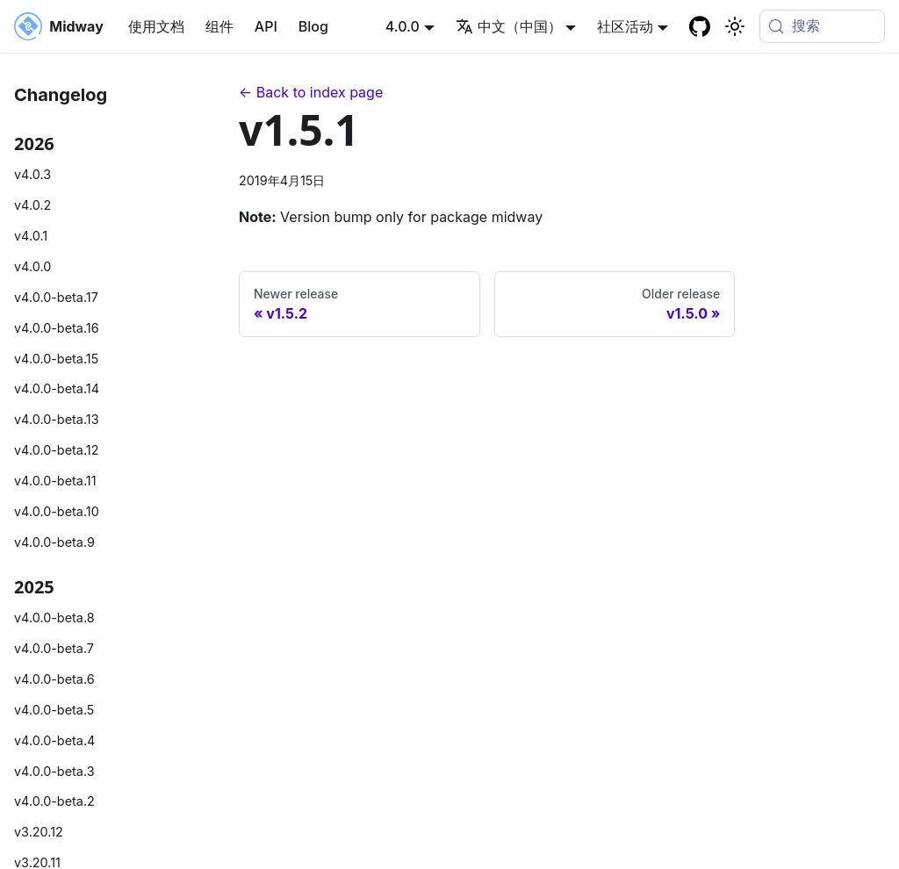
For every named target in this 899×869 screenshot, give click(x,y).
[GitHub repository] (700, 26)
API (266, 26)
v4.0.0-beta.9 (54, 542)
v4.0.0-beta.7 (54, 648)
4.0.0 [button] (402, 26)
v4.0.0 (32, 266)
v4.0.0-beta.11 (55, 480)
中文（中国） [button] (509, 26)
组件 (219, 26)
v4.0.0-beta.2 (54, 801)
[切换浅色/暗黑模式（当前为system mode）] (735, 26)
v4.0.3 (32, 174)
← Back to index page (311, 92)
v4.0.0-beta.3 (54, 771)
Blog (313, 26)
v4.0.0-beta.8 (54, 617)
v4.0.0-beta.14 (56, 388)
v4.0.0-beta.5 (54, 709)
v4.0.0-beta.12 (56, 449)
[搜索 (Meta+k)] (822, 26)
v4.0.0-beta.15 (56, 358)
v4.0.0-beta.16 (56, 327)
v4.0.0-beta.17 (56, 297)
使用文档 (156, 26)
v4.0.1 (30, 235)
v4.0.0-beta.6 (54, 679)
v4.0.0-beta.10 (56, 511)
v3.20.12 (38, 831)
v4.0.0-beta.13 (56, 419)
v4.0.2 (32, 205)
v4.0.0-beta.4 (54, 740)
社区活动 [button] (625, 26)
